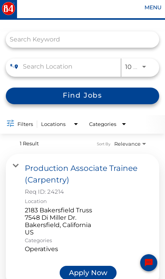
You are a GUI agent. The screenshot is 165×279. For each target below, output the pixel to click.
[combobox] (79, 39)
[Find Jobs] (82, 96)
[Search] (82, 96)
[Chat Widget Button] (148, 262)
